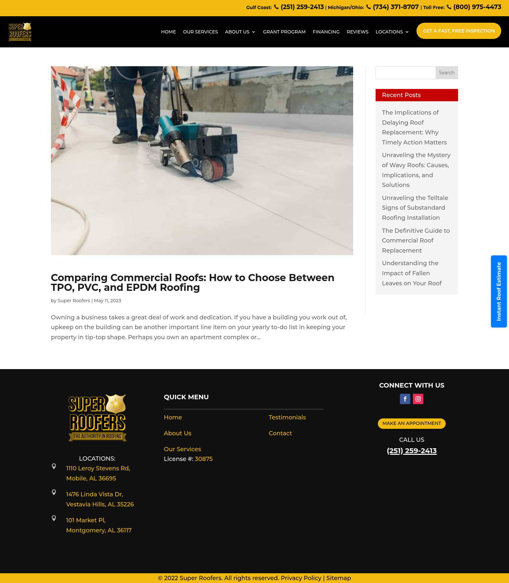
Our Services (200, 32)
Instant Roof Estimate (499, 291)
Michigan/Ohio (345, 7)
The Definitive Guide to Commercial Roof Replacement (416, 240)
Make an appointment (411, 423)
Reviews (357, 32)
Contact (280, 433)
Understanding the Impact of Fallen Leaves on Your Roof (412, 273)
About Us (237, 32)
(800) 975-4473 (473, 7)
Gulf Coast (258, 7)
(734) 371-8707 (392, 7)
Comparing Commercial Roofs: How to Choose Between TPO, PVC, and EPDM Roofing (193, 282)
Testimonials (287, 417)
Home (168, 32)
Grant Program (284, 32)
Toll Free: (434, 7)
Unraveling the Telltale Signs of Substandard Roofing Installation (415, 207)
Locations (389, 32)
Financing (326, 32)
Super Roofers (74, 301)
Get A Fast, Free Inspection (459, 31)
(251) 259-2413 (298, 7)
